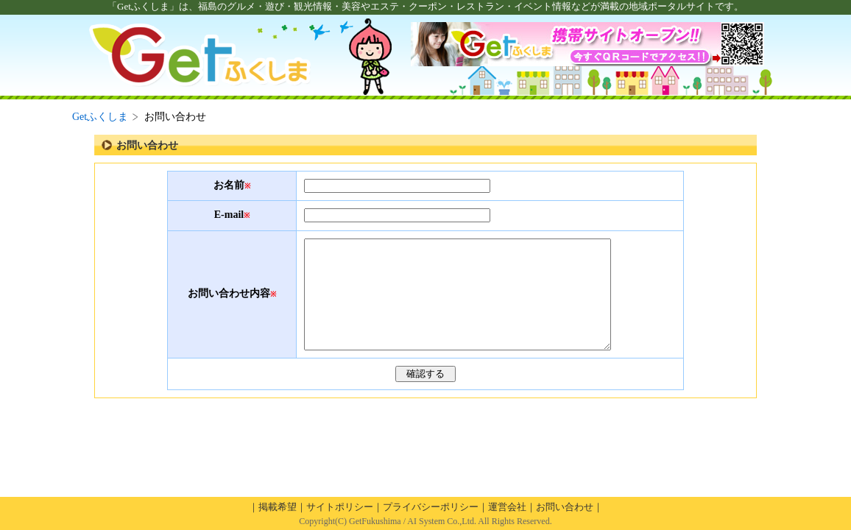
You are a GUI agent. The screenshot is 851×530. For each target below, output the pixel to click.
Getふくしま (100, 116)
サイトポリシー (339, 506)
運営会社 (507, 506)
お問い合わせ (564, 506)
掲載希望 (277, 506)
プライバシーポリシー (431, 506)
